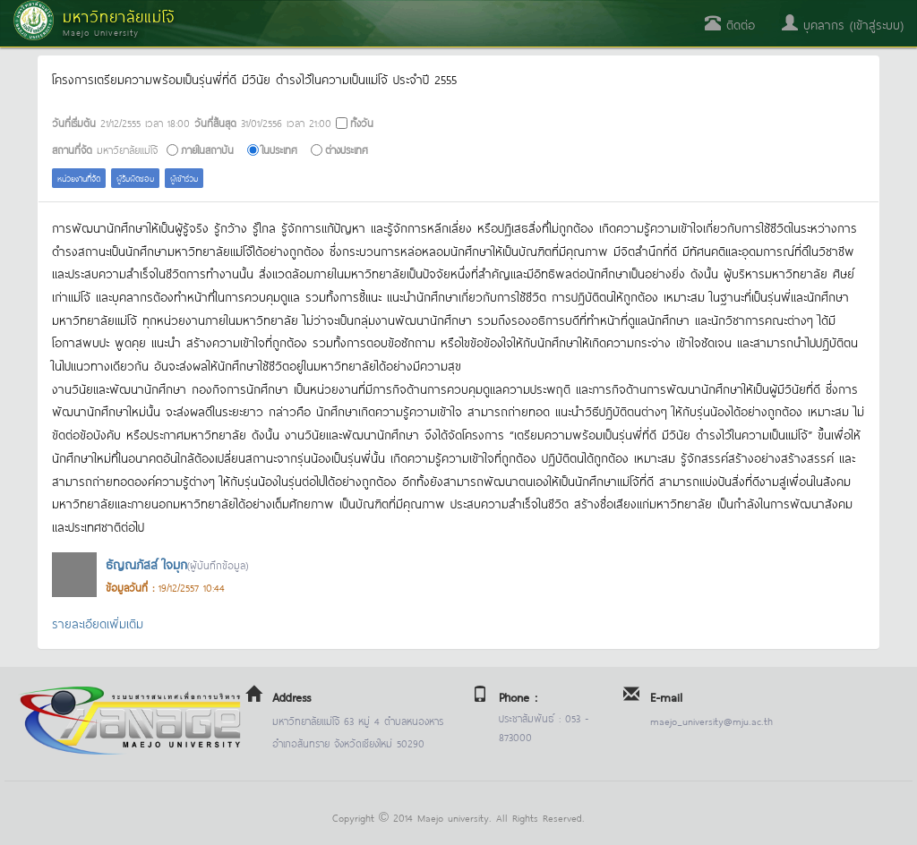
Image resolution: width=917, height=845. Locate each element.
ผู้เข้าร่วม (184, 177)
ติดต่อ (730, 23)
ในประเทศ (279, 149)
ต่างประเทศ (346, 149)
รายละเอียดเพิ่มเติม (97, 622)
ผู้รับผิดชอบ (135, 177)
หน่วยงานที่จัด (78, 177)
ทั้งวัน (361, 122)
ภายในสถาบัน (207, 149)
